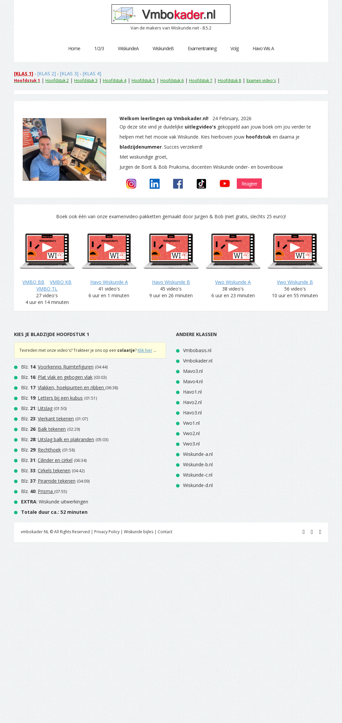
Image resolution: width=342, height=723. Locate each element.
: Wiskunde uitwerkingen (54, 501)
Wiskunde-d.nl (198, 485)
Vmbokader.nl (197, 360)
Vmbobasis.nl (197, 350)
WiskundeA (128, 48)
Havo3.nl (192, 412)
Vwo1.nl (191, 423)
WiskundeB (163, 48)
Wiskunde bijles (138, 532)
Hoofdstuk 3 (86, 80)
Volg (234, 48)
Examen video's (261, 80)
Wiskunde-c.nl (197, 475)
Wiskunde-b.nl (198, 464)
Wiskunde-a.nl (198, 454)
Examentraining (202, 48)
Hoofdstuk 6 (172, 80)
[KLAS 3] (69, 73)
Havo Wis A (263, 48)
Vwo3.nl (191, 443)
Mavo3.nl (193, 371)
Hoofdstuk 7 (200, 80)
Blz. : (57, 367)
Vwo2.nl (191, 433)
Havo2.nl (192, 402)
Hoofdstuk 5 (143, 80)
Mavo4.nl (193, 381)
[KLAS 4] (92, 73)
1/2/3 (99, 48)
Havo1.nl (192, 392)
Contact (165, 532)
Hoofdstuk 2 (57, 80)
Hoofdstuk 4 (114, 80)
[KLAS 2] (46, 73)
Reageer (249, 183)
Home (74, 48)
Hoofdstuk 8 (229, 80)
